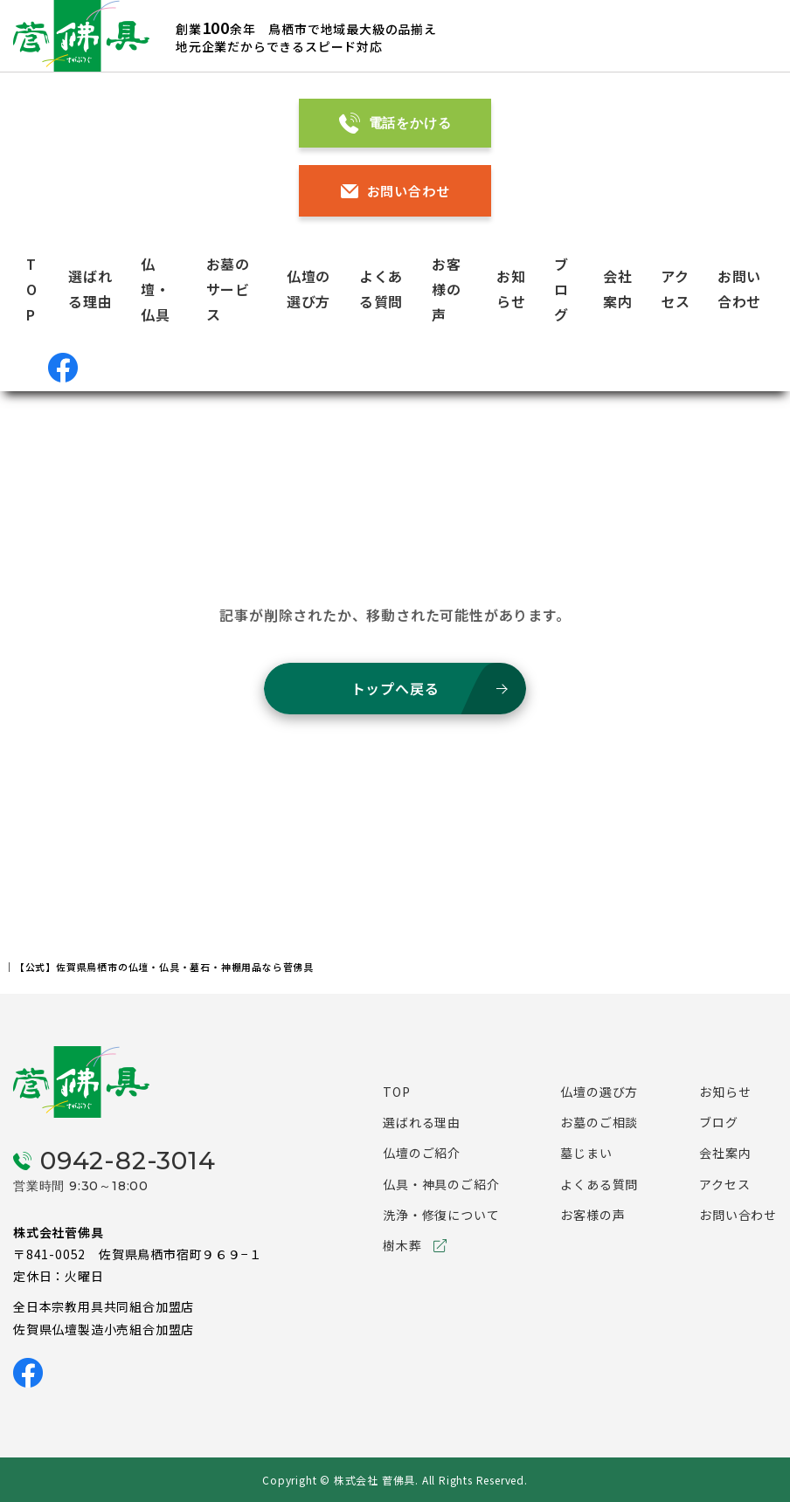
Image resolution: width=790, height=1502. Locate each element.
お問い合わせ (395, 191)
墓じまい (586, 1152)
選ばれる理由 (422, 1122)
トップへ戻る (395, 688)
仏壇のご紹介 (422, 1152)
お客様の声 (446, 289)
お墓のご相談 (599, 1122)
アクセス (724, 1184)
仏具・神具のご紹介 (441, 1184)
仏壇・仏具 (155, 289)
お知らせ (725, 1091)
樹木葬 (402, 1245)
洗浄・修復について (441, 1214)
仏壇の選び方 (599, 1091)
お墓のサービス (228, 289)
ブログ (561, 289)
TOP (32, 289)
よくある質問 (599, 1184)
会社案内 (725, 1152)
